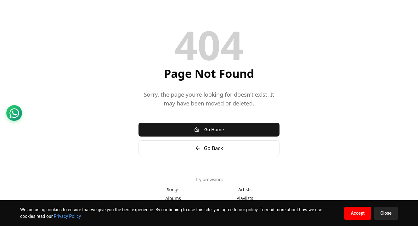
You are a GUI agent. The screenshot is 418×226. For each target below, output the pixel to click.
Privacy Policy (67, 216)
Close (386, 213)
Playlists (245, 198)
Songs (173, 189)
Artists (244, 189)
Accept (357, 213)
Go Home (209, 129)
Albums (173, 198)
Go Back (209, 148)
